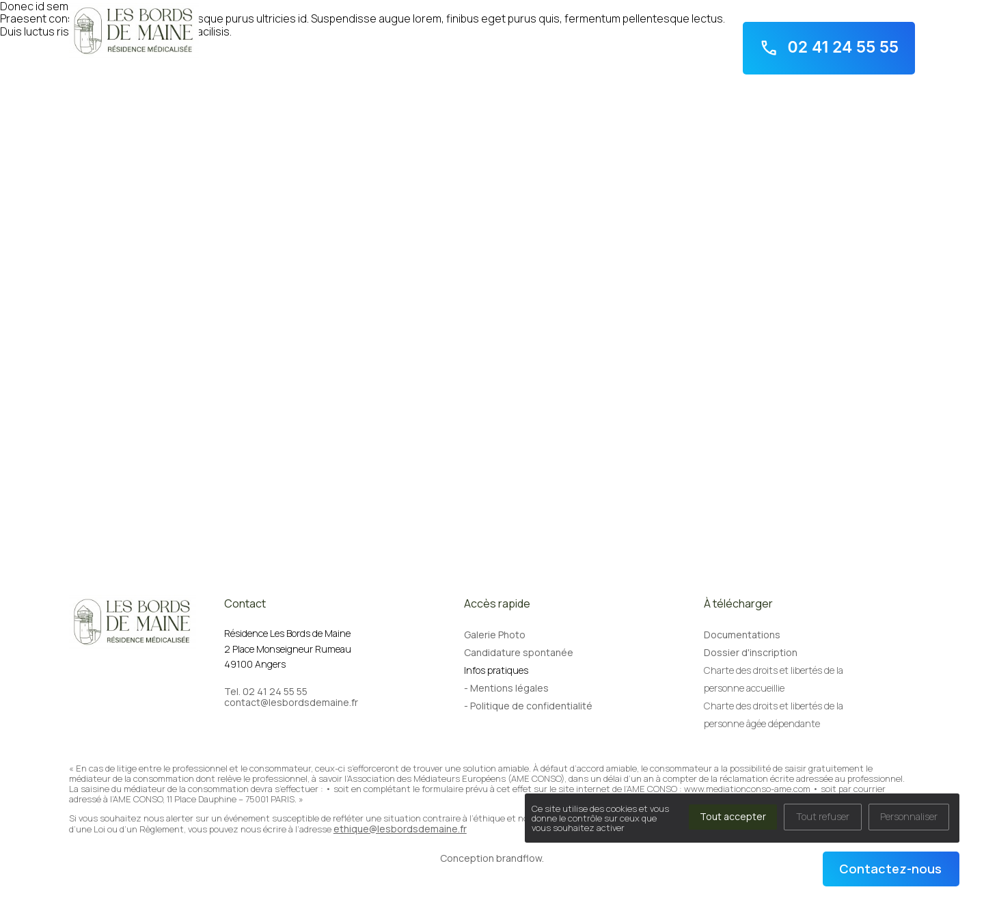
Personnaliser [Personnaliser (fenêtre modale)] (909, 816)
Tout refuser (822, 816)
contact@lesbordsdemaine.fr (291, 702)
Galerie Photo (494, 634)
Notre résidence (127, 75)
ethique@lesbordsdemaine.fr (400, 829)
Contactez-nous (890, 868)
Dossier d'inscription (750, 652)
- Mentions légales (506, 687)
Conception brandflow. (492, 858)
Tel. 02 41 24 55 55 (266, 691)
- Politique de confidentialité (528, 705)
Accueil (74, 75)
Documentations (742, 634)
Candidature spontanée (518, 652)
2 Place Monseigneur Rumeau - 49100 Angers (816, 8)
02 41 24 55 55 (829, 48)
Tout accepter (733, 816)
